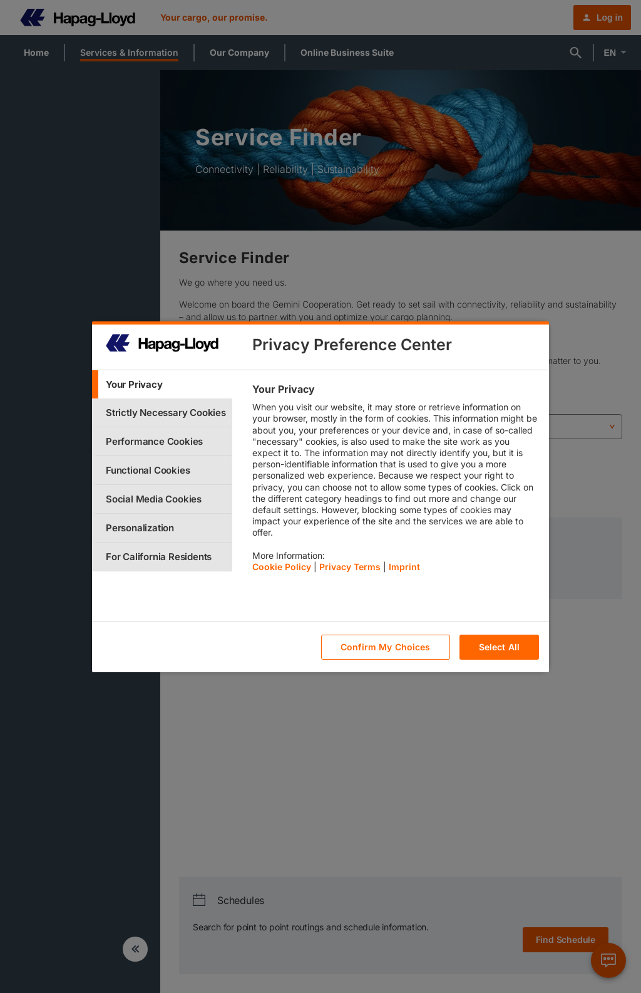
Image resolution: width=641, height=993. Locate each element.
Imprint (404, 566)
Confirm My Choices (386, 647)
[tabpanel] (395, 481)
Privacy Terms (350, 566)
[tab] (162, 384)
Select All (499, 647)
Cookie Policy (281, 566)
